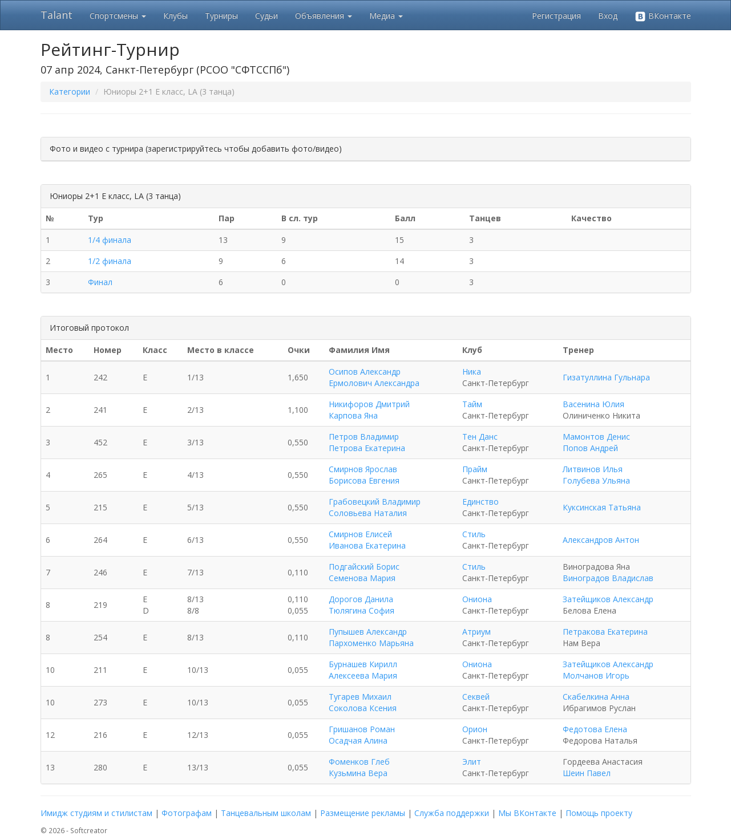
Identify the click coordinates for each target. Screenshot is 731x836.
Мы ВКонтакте (527, 812)
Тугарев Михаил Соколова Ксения (363, 702)
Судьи (266, 15)
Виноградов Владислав (608, 578)
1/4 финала (109, 239)
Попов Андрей (590, 448)
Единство (480, 501)
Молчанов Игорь (596, 675)
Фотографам (186, 812)
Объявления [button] (323, 15)
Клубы (175, 15)
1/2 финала (109, 260)
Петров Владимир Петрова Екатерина (367, 442)
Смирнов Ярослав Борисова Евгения (364, 475)
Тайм (472, 404)
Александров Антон (601, 539)
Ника (471, 371)
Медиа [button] (386, 15)
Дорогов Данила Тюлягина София (361, 605)
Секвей (476, 696)
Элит (471, 761)
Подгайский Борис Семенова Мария (364, 572)
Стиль (474, 534)
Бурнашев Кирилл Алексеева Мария (363, 670)
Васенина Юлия (593, 404)
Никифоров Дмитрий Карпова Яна (369, 410)
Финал (100, 282)
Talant (56, 15)
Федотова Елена (595, 729)
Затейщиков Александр (608, 599)
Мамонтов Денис (596, 436)
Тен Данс (480, 436)
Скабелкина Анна (596, 696)
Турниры (221, 15)
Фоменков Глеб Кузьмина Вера (359, 767)
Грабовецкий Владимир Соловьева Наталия (375, 507)
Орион (474, 729)
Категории (69, 91)
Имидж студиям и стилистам (96, 812)
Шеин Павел (587, 773)
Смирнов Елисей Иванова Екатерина (367, 540)
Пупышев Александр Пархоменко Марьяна (371, 637)
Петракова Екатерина (605, 631)
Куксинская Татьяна (602, 507)
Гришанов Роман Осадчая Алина (362, 735)
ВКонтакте (663, 16)
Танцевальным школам (266, 812)
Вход (607, 15)
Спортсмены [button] (118, 15)
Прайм (474, 469)
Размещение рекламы (362, 812)
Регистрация (556, 15)
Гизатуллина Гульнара (606, 377)
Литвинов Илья (593, 469)
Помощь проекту (599, 812)
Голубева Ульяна (596, 480)
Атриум (476, 631)
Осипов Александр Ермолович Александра (374, 377)
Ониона (477, 599)
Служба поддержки (451, 812)
